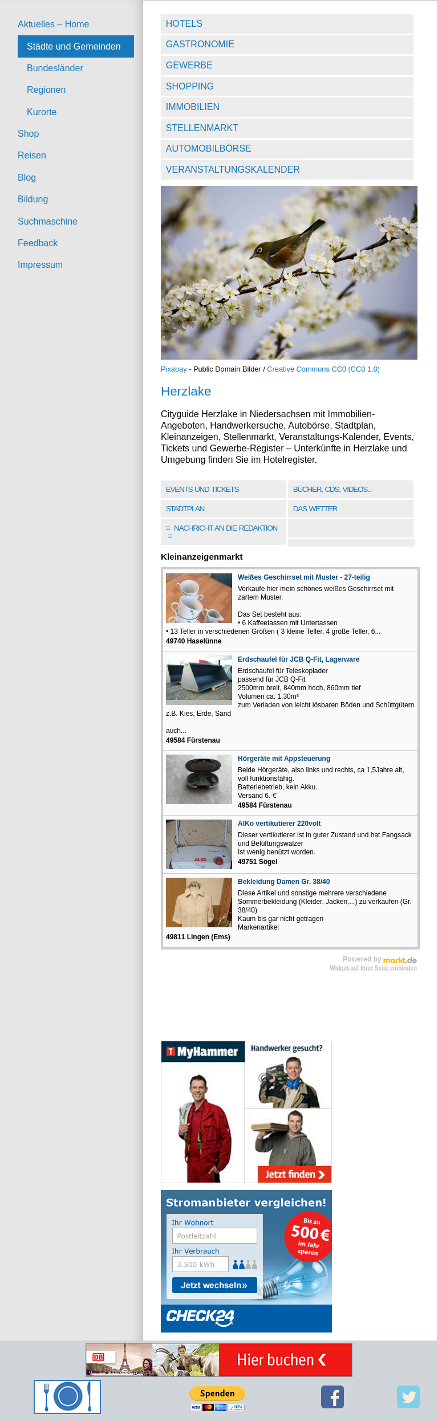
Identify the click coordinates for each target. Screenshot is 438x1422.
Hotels (184, 23)
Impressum (40, 265)
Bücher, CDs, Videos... (332, 489)
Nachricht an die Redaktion (221, 532)
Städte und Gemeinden (74, 46)
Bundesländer (55, 68)
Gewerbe (189, 65)
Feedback (38, 243)
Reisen (32, 155)
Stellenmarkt (202, 128)
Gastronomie (200, 44)
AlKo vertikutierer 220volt (279, 824)
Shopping (190, 86)
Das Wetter (315, 508)
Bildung (33, 199)
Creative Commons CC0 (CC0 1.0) (323, 369)
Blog (27, 177)
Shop (28, 133)
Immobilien (193, 107)
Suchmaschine (48, 221)
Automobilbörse (209, 148)
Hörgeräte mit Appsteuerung (284, 759)
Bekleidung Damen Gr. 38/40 (284, 882)
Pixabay (174, 369)
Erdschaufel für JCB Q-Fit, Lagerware (298, 659)
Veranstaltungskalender (233, 169)
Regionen (46, 90)
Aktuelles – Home (53, 24)
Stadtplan (185, 508)
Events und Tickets (202, 489)
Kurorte (41, 112)
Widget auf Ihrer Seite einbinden (373, 968)
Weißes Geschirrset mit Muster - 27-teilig (304, 577)
